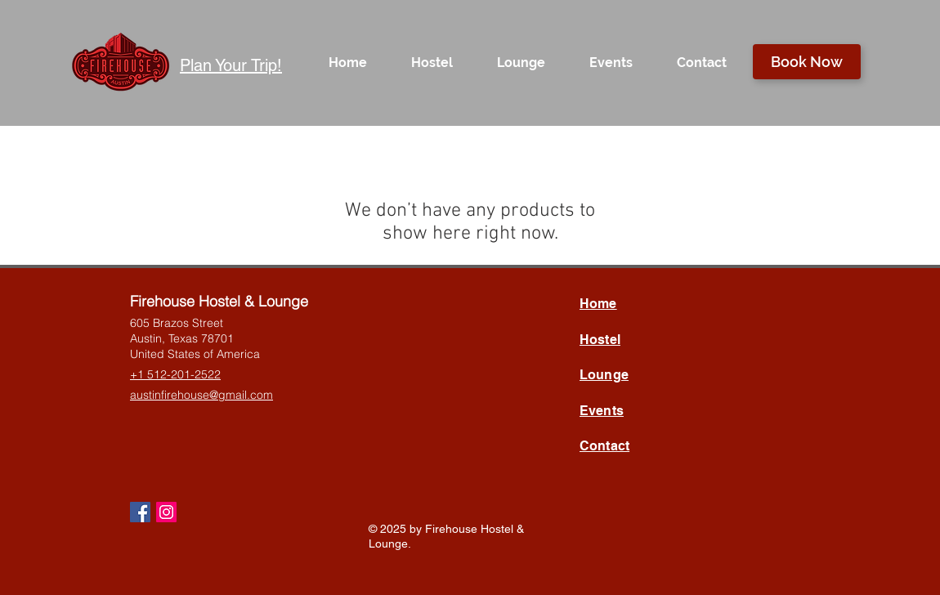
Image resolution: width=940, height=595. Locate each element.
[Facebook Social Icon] (140, 512)
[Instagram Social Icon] (166, 512)
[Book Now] (807, 61)
